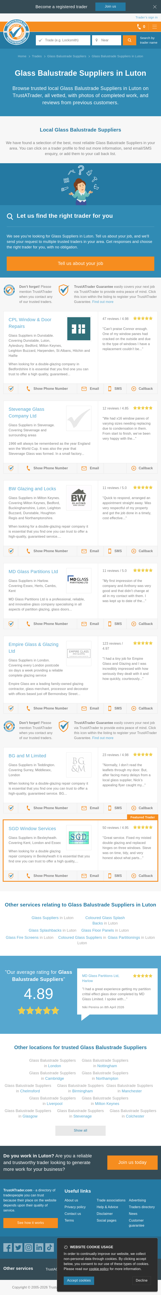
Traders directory (142, 1207)
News (133, 1213)
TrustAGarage (56, 1269)
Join (110, 6)
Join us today (132, 1162)
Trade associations (111, 1200)
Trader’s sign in (147, 17)
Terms (69, 1220)
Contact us (73, 1213)
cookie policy (99, 1269)
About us (71, 1200)
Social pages (106, 1220)
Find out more (102, 302)
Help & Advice (107, 1207)
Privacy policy (75, 1207)
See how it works (30, 1223)
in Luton (53, 918)
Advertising (137, 1200)
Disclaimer (105, 1213)
